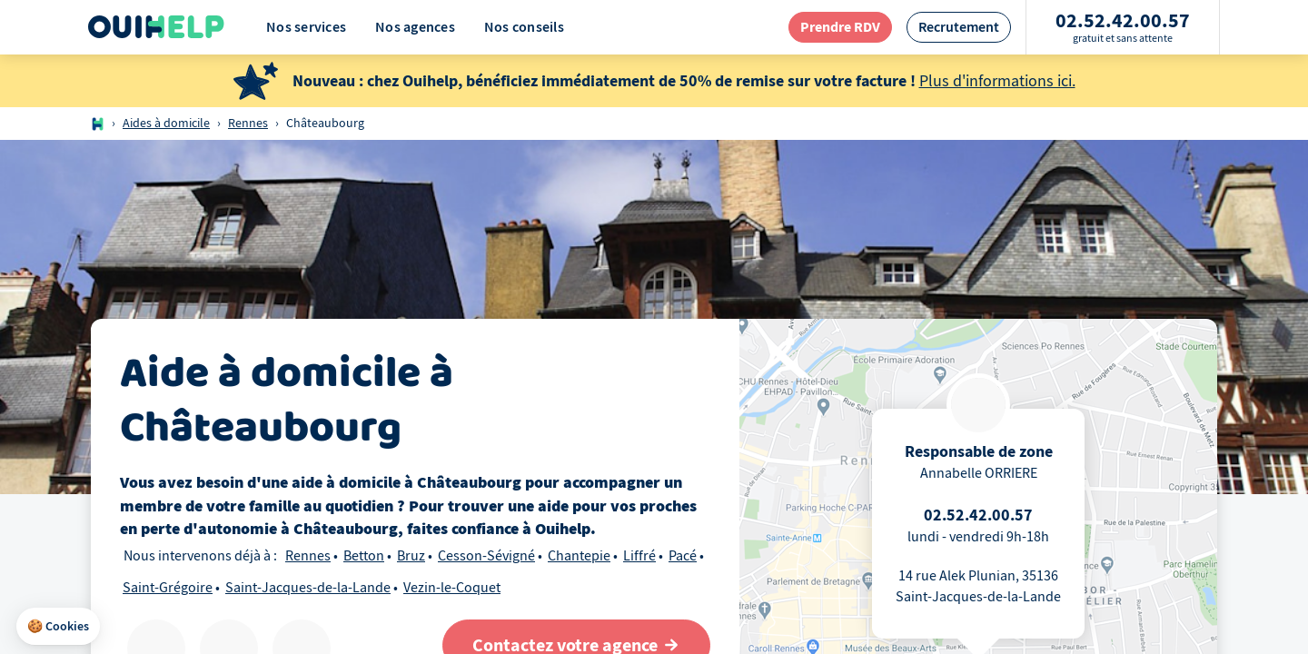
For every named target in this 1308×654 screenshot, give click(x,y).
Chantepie (579, 556)
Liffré (639, 556)
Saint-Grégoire (168, 588)
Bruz (411, 556)
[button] (58, 627)
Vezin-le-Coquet (451, 588)
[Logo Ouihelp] (156, 27)
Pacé (683, 556)
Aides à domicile (166, 123)
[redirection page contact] (840, 27)
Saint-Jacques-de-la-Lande (308, 588)
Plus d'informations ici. (997, 81)
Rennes (248, 123)
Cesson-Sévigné (486, 556)
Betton (363, 556)
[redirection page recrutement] (959, 27)
